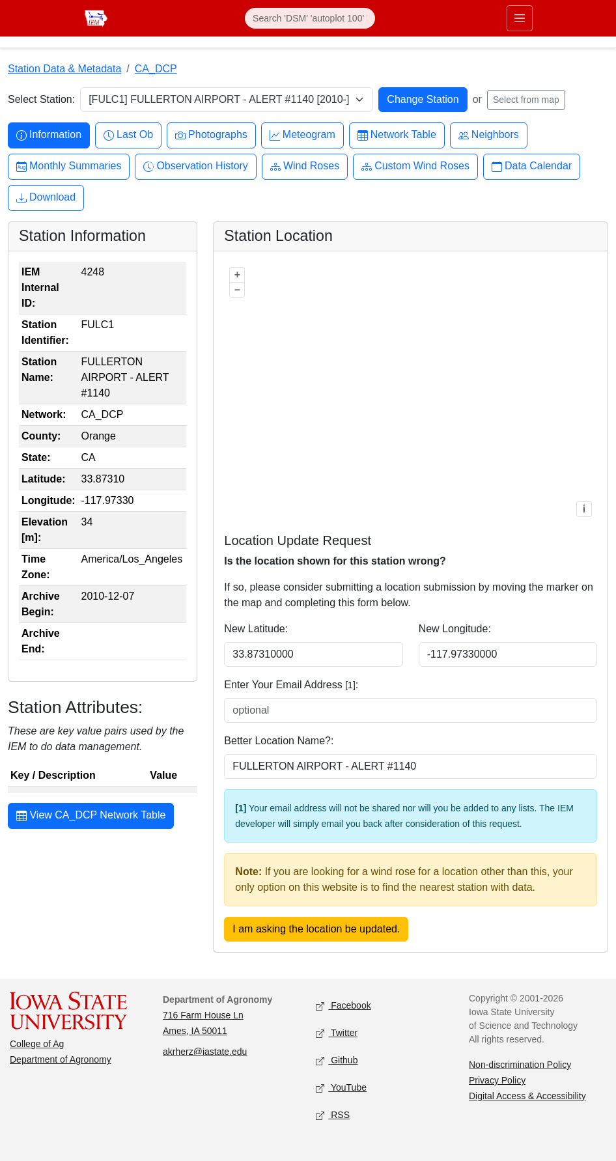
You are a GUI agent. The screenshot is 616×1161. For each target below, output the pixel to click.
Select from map (526, 99)
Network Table (396, 135)
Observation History (195, 166)
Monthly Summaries (68, 166)
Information (48, 135)
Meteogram (302, 135)
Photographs (211, 135)
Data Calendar (532, 166)
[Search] (310, 18)
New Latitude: (256, 628)
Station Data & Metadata (64, 68)
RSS (333, 1115)
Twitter (336, 1033)
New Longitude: (455, 628)
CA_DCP (156, 68)
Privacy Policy (497, 1080)
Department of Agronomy (60, 1059)
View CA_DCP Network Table (90, 816)
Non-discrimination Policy (520, 1064)
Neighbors (488, 135)
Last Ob (128, 135)
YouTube (341, 1087)
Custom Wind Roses (415, 166)
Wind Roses (304, 166)
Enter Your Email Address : (291, 684)
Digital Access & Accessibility (527, 1096)
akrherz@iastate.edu (205, 1051)
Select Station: (41, 99)
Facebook (343, 1005)
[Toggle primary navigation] (520, 18)
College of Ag (37, 1044)
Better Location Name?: (278, 740)
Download (46, 197)
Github (336, 1060)
